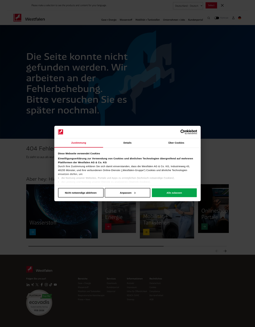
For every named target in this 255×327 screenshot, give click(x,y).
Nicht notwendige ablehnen (81, 192)
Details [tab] (127, 142)
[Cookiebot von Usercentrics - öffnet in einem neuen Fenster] (183, 132)
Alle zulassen (174, 192)
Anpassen (127, 192)
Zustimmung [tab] (78, 142)
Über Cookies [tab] (176, 142)
